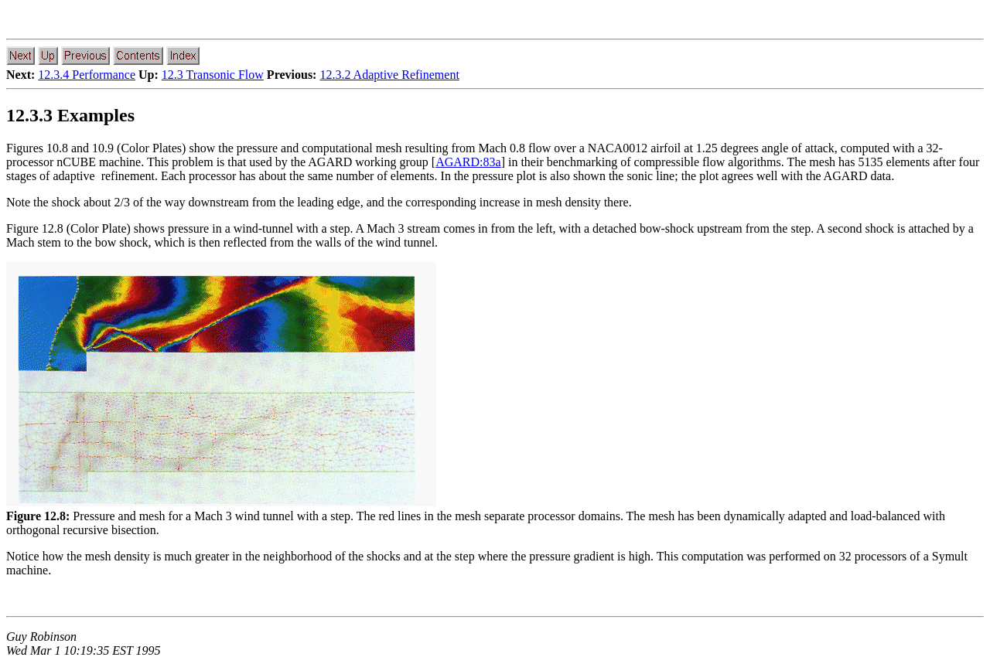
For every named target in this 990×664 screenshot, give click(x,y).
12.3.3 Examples (70, 115)
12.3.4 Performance (86, 74)
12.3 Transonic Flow (213, 74)
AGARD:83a (467, 162)
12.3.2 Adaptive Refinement (389, 74)
